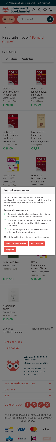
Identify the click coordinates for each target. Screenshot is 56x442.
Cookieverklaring (41, 237)
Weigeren (10, 249)
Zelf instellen (37, 243)
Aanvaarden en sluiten (16, 243)
